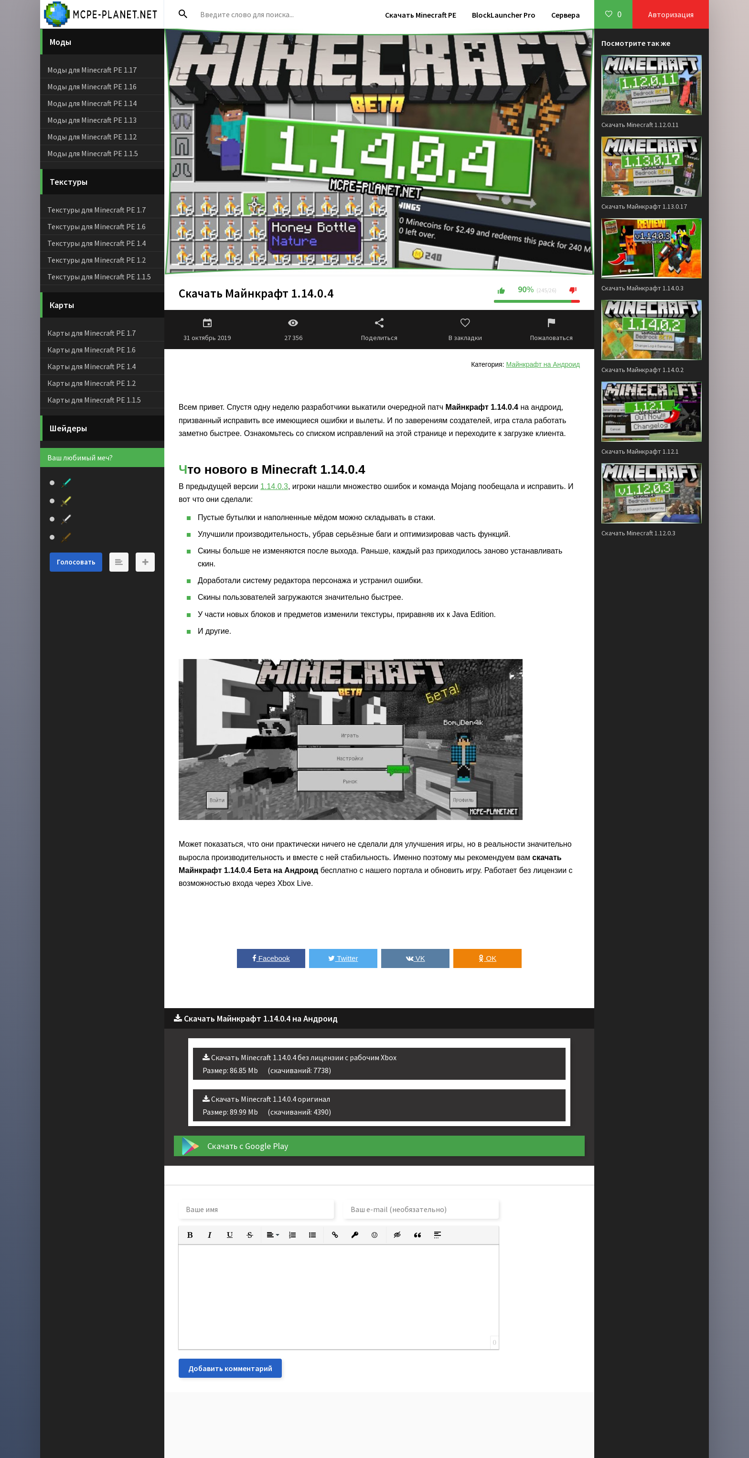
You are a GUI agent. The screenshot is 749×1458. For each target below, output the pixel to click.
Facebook (271, 958)
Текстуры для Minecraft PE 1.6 (96, 226)
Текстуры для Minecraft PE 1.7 (96, 209)
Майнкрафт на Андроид (543, 364)
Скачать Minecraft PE (420, 15)
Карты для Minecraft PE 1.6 (91, 349)
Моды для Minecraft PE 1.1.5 (92, 153)
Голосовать (76, 561)
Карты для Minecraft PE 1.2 (91, 383)
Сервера (565, 15)
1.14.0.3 (274, 486)
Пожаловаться (551, 329)
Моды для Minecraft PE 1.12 (92, 136)
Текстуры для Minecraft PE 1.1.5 (99, 276)
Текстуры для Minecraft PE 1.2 (96, 260)
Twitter (343, 958)
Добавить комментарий (230, 1368)
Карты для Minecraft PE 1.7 (91, 333)
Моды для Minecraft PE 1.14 (92, 103)
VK (415, 958)
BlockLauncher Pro (503, 15)
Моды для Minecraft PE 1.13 (92, 120)
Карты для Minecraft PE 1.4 (91, 366)
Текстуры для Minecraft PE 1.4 (96, 243)
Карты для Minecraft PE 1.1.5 (94, 399)
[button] (190, 1235)
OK (487, 958)
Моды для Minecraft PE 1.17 (92, 69)
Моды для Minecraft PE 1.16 (92, 86)
